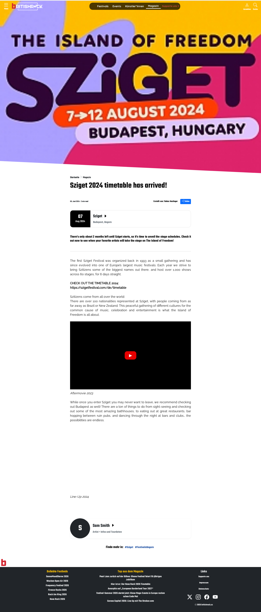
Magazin (153, 5)
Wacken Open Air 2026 (57, 581)
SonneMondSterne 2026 (57, 577)
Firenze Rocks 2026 (57, 590)
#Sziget (129, 547)
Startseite (75, 177)
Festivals (103, 6)
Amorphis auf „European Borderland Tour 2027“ (130, 589)
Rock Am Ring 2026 (57, 595)
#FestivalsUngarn (144, 547)
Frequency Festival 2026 (57, 586)
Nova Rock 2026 (57, 599)
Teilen (185, 201)
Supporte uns (170, 5)
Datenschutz (204, 589)
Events (117, 6)
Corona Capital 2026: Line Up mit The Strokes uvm (130, 601)
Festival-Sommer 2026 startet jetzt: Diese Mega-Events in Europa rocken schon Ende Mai (130, 594)
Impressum (203, 583)
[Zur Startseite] (3, 562)
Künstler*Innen (134, 6)
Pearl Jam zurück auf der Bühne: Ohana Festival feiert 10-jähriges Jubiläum (131, 578)
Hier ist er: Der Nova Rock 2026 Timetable (130, 584)
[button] (103, 6)
